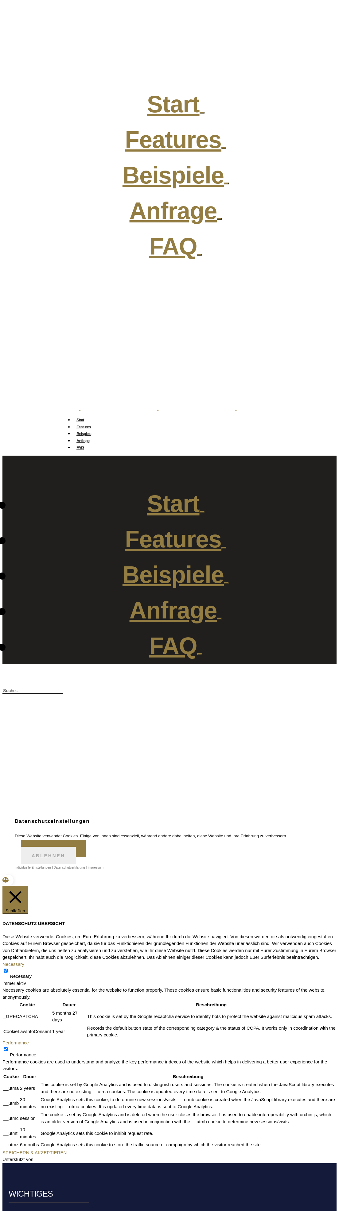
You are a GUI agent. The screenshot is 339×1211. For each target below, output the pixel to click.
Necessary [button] (13, 964)
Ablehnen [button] (48, 855)
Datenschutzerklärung (69, 867)
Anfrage (82, 440)
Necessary (21, 976)
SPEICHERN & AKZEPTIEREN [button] (34, 1152)
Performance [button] (15, 1042)
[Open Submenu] (223, 148)
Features (83, 427)
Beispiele (83, 433)
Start (80, 420)
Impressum (95, 867)
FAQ (173, 246)
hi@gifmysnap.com (175, 363)
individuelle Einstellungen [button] (33, 867)
